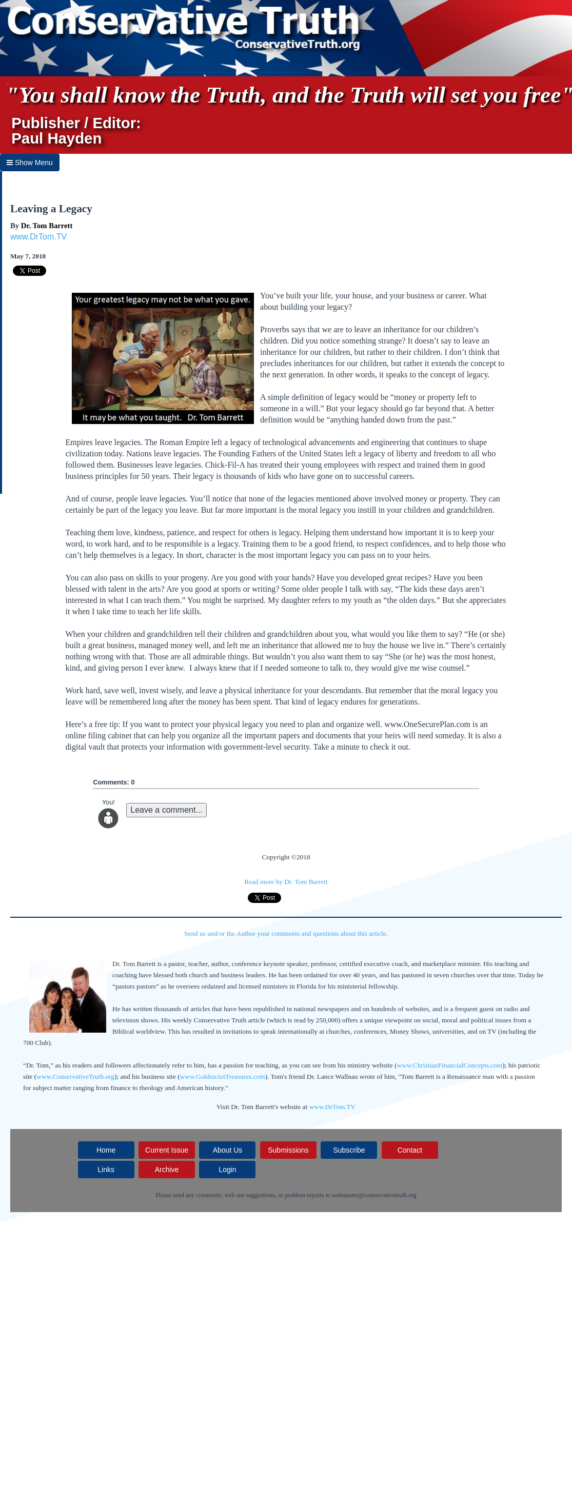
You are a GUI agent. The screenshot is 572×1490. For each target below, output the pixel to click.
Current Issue (166, 1150)
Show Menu (30, 162)
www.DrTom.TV (38, 236)
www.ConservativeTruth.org (75, 1076)
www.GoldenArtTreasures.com (222, 1076)
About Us (228, 1150)
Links (105, 1169)
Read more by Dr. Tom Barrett (285, 881)
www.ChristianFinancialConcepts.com (449, 1065)
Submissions (288, 1150)
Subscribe (349, 1150)
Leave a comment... (166, 810)
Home (105, 1150)
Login (227, 1169)
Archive (167, 1169)
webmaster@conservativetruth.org (374, 1195)
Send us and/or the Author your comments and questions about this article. (286, 933)
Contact (410, 1150)
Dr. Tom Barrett (47, 226)
